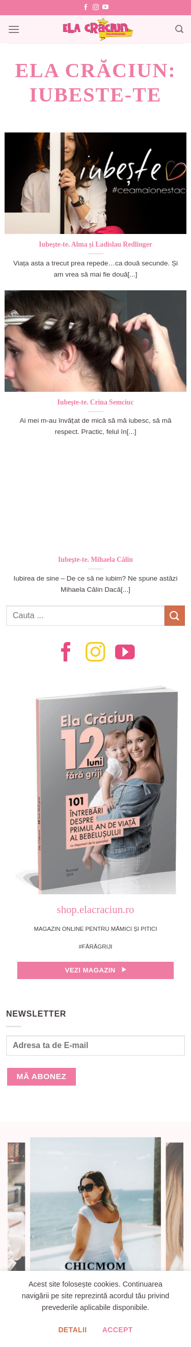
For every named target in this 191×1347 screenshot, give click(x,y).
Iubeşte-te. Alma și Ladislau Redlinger (95, 244)
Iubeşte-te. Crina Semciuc (96, 402)
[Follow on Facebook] (86, 7)
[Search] (179, 29)
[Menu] (14, 29)
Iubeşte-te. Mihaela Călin (95, 559)
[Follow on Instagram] (96, 7)
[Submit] (175, 615)
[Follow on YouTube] (105, 7)
